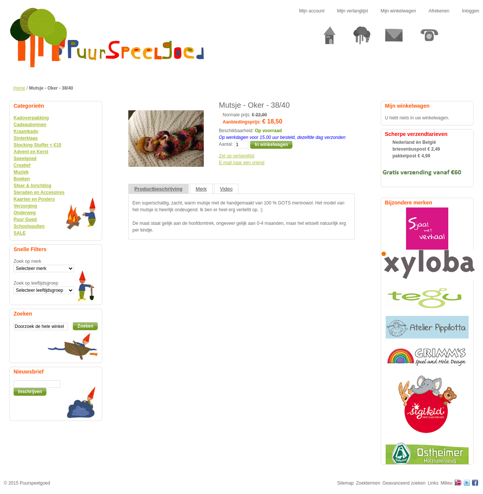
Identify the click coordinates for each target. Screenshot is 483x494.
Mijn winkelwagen (398, 11)
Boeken (22, 178)
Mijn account (311, 11)
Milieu (446, 483)
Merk (201, 189)
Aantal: (226, 144)
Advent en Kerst (31, 151)
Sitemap (345, 483)
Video (226, 189)
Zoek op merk (27, 261)
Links (433, 483)
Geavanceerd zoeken (404, 483)
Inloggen (470, 11)
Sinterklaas (26, 138)
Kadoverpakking (31, 117)
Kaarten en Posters (34, 199)
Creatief (22, 165)
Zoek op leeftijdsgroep (36, 283)
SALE (20, 233)
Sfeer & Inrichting (32, 185)
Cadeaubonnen (30, 124)
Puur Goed (25, 219)
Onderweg (25, 212)
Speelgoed (25, 158)
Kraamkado (26, 131)
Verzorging (25, 206)
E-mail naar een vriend (242, 162)
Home (19, 88)
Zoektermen (368, 483)
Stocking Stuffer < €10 (37, 145)
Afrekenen (439, 11)
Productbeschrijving (158, 189)
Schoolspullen (29, 226)
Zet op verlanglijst (236, 156)
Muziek (21, 172)
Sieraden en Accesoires (39, 192)
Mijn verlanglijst (352, 11)
